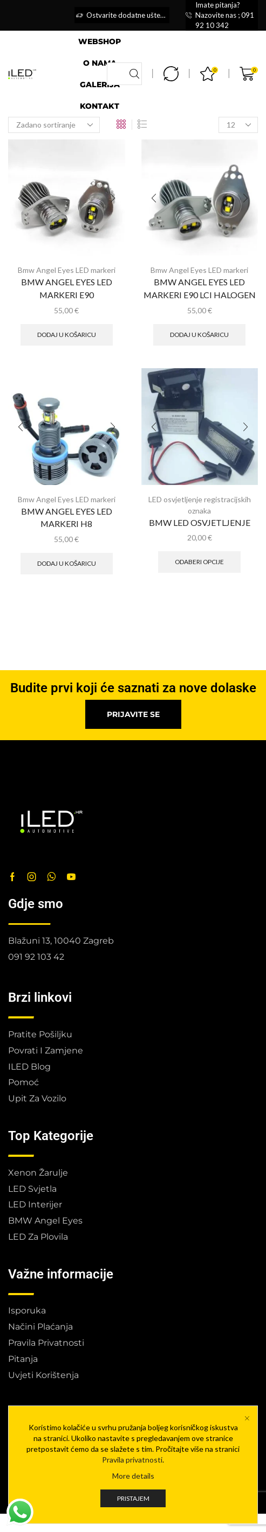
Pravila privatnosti (132, 1459)
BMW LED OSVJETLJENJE (199, 522)
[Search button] (134, 74)
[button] (133, 714)
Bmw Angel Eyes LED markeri (66, 270)
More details (133, 1475)
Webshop (99, 41)
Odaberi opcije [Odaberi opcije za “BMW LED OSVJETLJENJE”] (199, 562)
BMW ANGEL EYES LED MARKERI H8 (66, 517)
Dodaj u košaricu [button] (66, 335)
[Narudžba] (54, 125)
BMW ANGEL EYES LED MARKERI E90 (66, 288)
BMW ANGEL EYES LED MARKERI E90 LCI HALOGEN (200, 288)
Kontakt (99, 106)
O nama (100, 63)
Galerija (100, 84)
